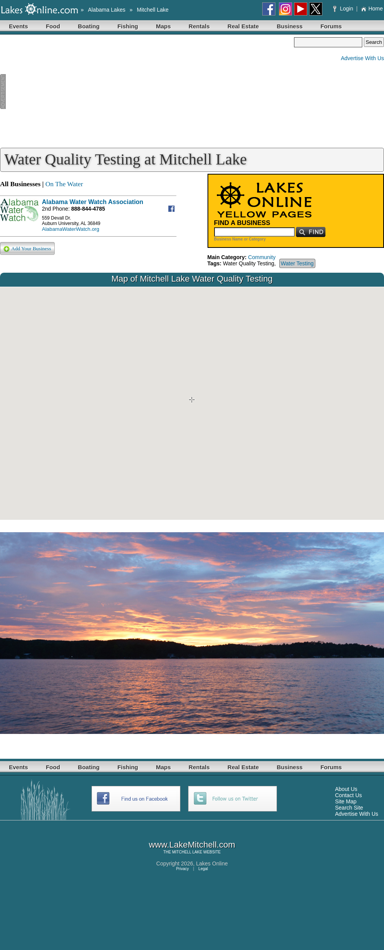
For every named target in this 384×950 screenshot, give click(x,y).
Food (53, 26)
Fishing (128, 26)
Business (290, 26)
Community (262, 257)
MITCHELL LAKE (187, 852)
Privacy (182, 869)
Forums (331, 26)
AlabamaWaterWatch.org (70, 229)
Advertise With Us (362, 58)
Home (372, 8)
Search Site (349, 808)
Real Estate (243, 26)
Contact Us (348, 795)
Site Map (345, 801)
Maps (163, 26)
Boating (89, 26)
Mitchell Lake (153, 10)
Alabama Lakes (107, 10)
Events (18, 26)
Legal (203, 869)
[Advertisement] (147, 91)
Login (344, 8)
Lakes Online (212, 863)
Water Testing (297, 263)
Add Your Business (27, 249)
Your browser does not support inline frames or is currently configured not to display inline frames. (192, 403)
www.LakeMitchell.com (192, 845)
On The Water (64, 184)
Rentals (199, 26)
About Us (346, 789)
